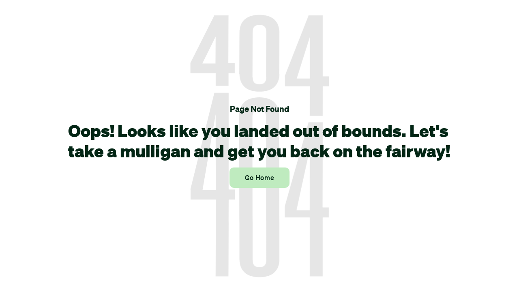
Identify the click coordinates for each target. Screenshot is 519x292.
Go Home (259, 178)
